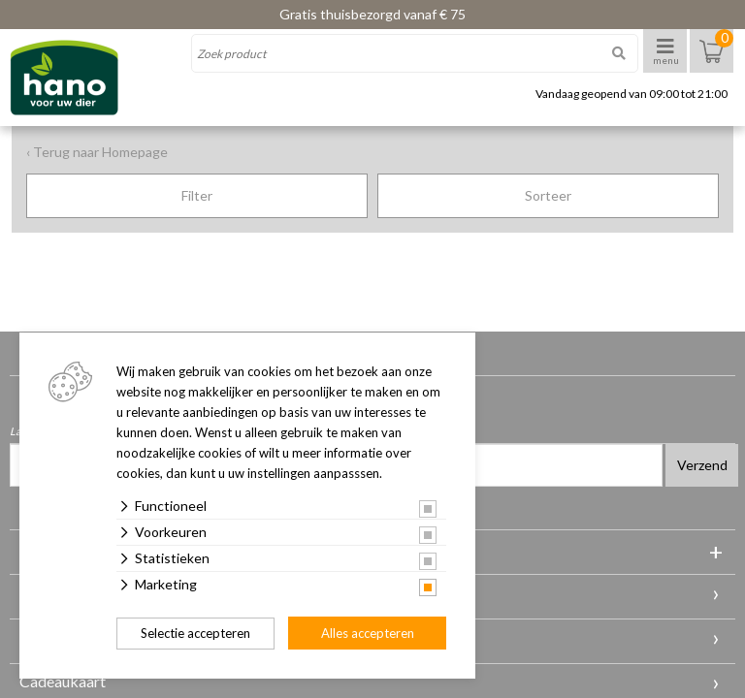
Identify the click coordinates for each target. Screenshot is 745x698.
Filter (196, 195)
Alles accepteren (367, 633)
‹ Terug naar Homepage (97, 151)
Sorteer (548, 195)
